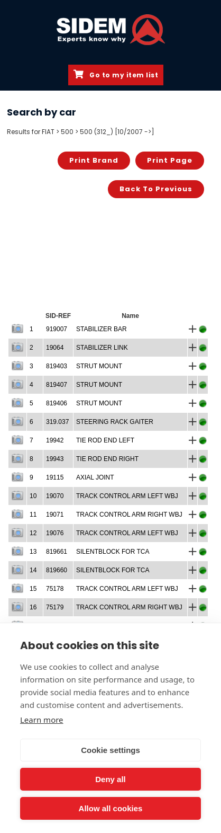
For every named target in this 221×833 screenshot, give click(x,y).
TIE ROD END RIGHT (107, 459)
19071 (54, 514)
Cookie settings (110, 750)
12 (33, 533)
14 (33, 570)
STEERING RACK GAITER (114, 422)
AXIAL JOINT (95, 477)
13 (33, 551)
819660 (56, 570)
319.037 (57, 422)
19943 (54, 459)
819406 (56, 403)
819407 (56, 384)
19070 (54, 496)
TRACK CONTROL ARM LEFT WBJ (127, 496)
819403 (56, 366)
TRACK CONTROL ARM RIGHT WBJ (129, 514)
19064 (54, 347)
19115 (54, 477)
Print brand (93, 160)
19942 (54, 440)
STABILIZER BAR (101, 329)
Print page (169, 160)
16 (33, 607)
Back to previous (155, 189)
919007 (56, 329)
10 (33, 496)
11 (33, 514)
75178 (54, 588)
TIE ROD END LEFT (105, 440)
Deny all (110, 779)
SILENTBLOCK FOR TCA (112, 551)
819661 (56, 551)
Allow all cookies (111, 808)
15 (33, 588)
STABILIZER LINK (102, 347)
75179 (54, 607)
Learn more (41, 719)
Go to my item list (115, 74)
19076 (54, 533)
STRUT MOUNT (99, 366)
